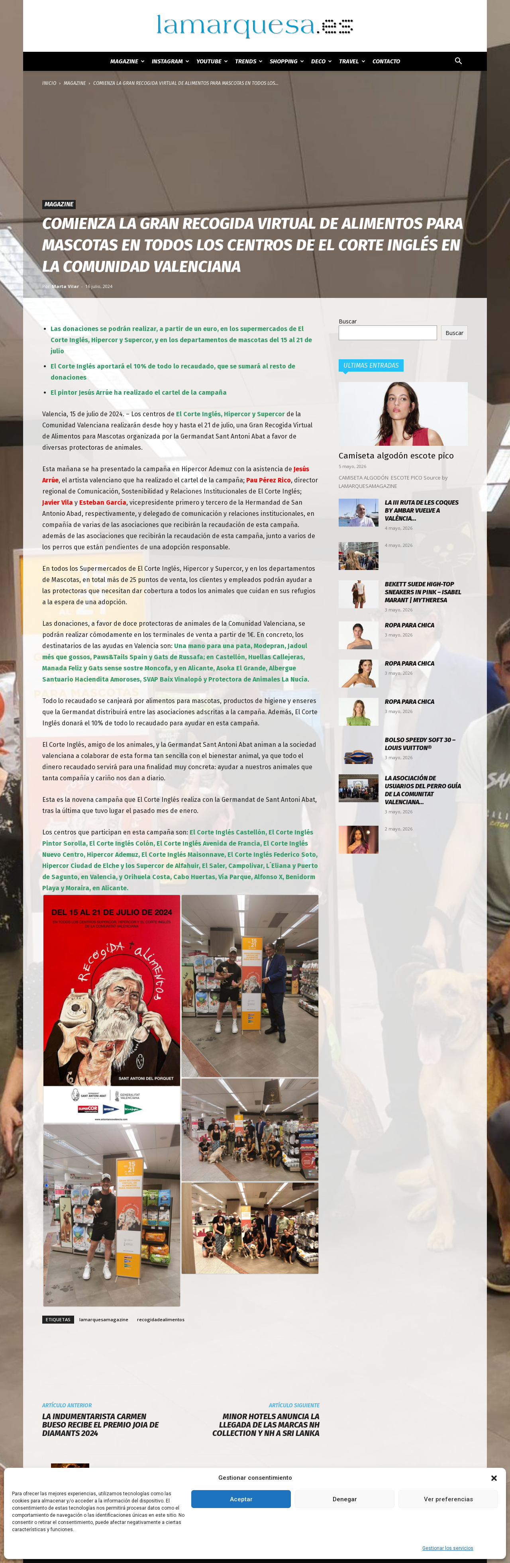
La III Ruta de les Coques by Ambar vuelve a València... (422, 510)
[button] (494, 1478)
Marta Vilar (65, 286)
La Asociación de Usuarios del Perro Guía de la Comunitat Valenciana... (423, 790)
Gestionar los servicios (447, 1548)
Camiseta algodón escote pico (396, 455)
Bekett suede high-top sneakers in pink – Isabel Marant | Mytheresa (423, 592)
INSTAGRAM (170, 61)
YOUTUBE (212, 61)
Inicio (49, 83)
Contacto (386, 61)
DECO (321, 61)
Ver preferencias (448, 1499)
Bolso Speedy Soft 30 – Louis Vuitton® (420, 744)
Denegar (345, 1499)
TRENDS (249, 61)
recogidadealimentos (160, 1319)
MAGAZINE (127, 61)
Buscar (348, 321)
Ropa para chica (409, 625)
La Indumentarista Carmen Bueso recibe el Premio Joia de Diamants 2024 (100, 1425)
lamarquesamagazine (103, 1319)
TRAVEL (352, 61)
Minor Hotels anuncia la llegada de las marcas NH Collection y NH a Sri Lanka (266, 1425)
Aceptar (241, 1499)
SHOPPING (287, 61)
